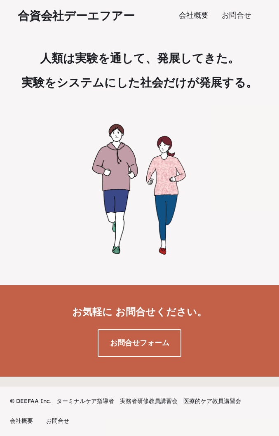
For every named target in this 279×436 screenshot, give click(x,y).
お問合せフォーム (139, 342)
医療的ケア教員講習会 (212, 401)
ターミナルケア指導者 (85, 401)
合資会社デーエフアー (76, 15)
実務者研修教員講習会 (149, 401)
